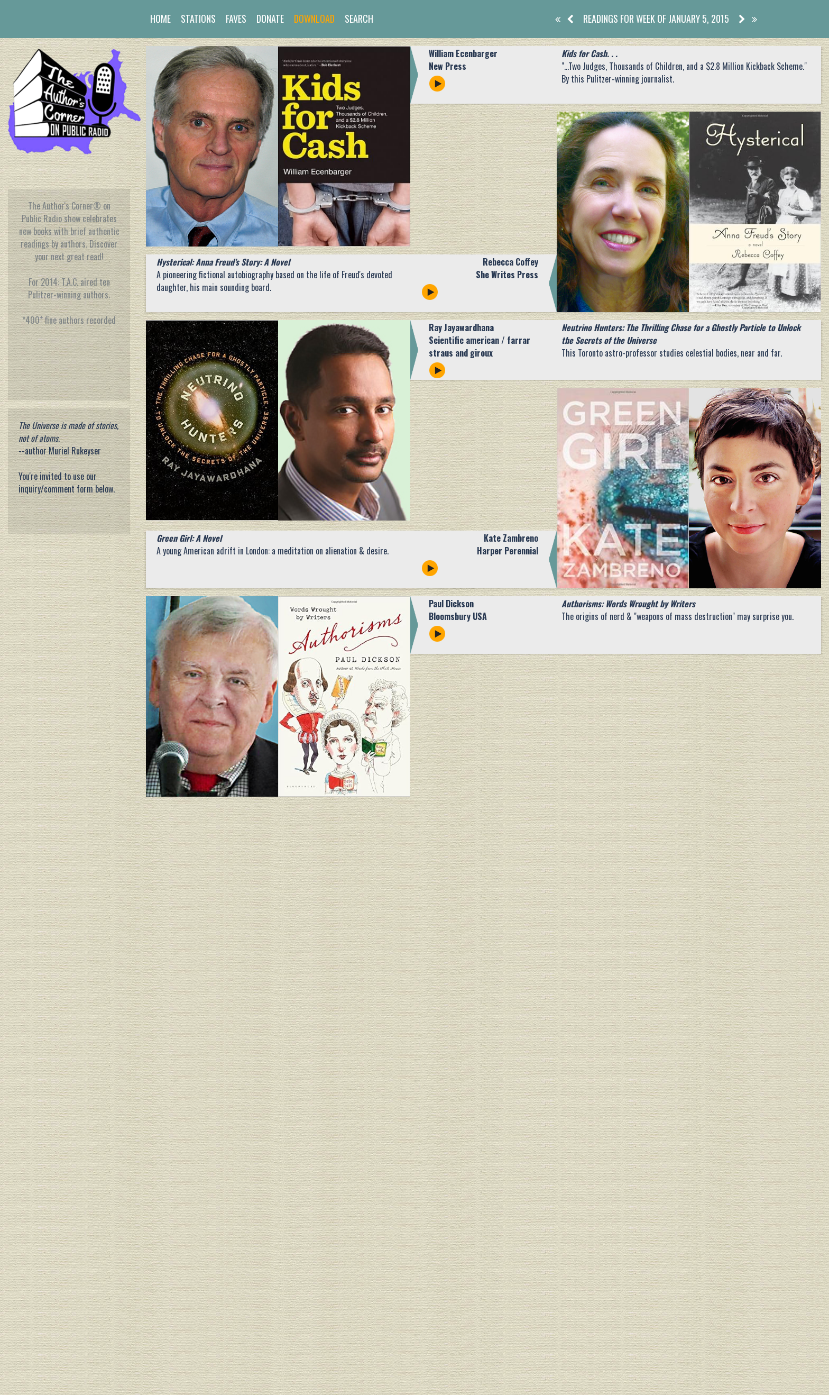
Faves (236, 18)
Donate (270, 18)
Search (359, 18)
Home (160, 18)
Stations (198, 18)
